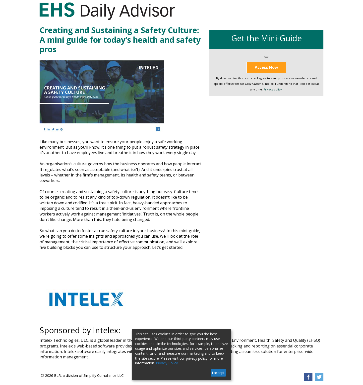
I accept (218, 372)
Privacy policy (272, 89)
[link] (308, 377)
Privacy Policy (167, 363)
